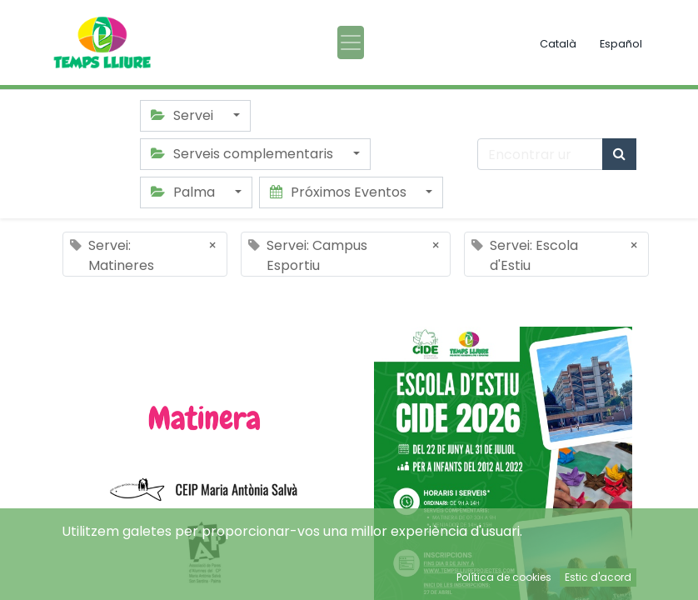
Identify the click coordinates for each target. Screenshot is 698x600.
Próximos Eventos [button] (340, 192)
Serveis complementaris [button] (244, 153)
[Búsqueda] (619, 154)
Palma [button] (184, 192)
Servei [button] (184, 115)
